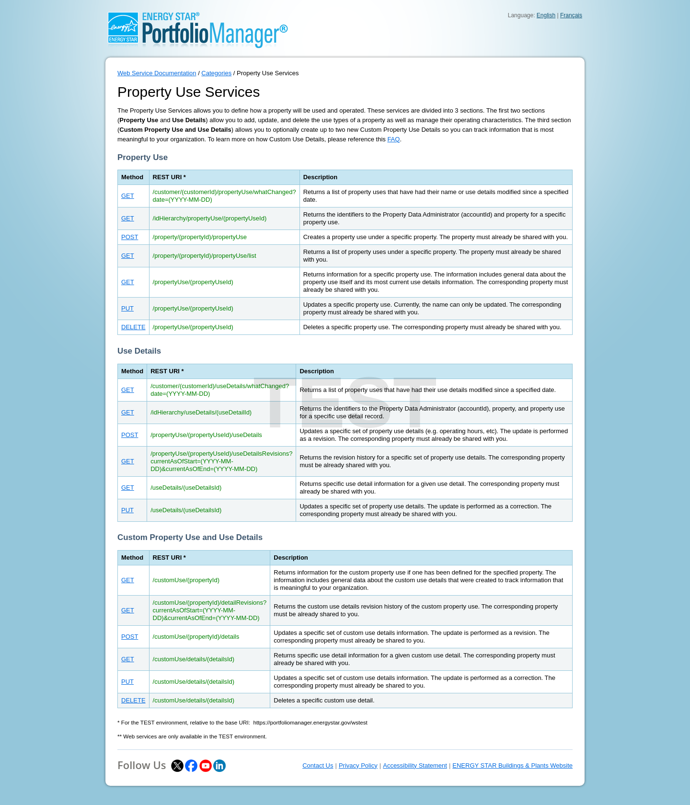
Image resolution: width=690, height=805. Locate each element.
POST (129, 237)
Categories (216, 73)
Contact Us (317, 765)
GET (127, 195)
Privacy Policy (358, 765)
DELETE (133, 327)
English (546, 15)
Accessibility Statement (415, 765)
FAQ (393, 139)
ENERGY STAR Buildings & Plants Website (512, 765)
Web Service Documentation (156, 73)
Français (571, 15)
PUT (127, 308)
